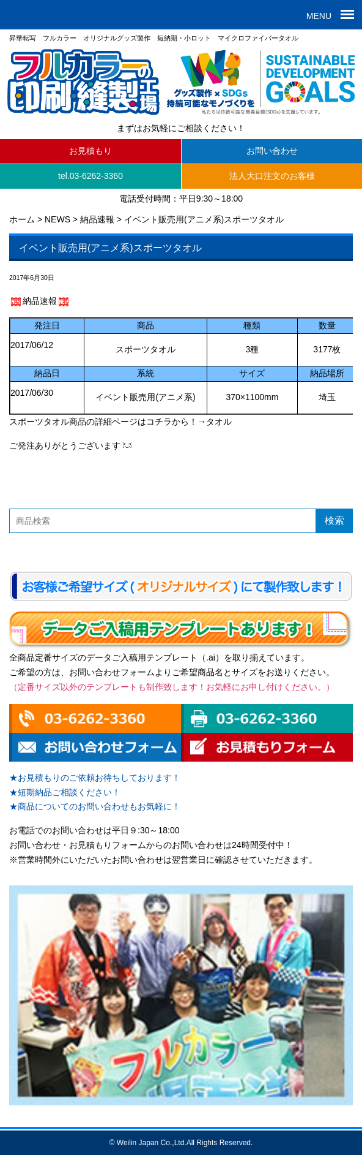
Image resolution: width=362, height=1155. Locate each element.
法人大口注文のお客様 (272, 176)
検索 (334, 520)
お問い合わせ (272, 151)
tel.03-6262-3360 (90, 176)
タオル (219, 421)
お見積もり (90, 151)
